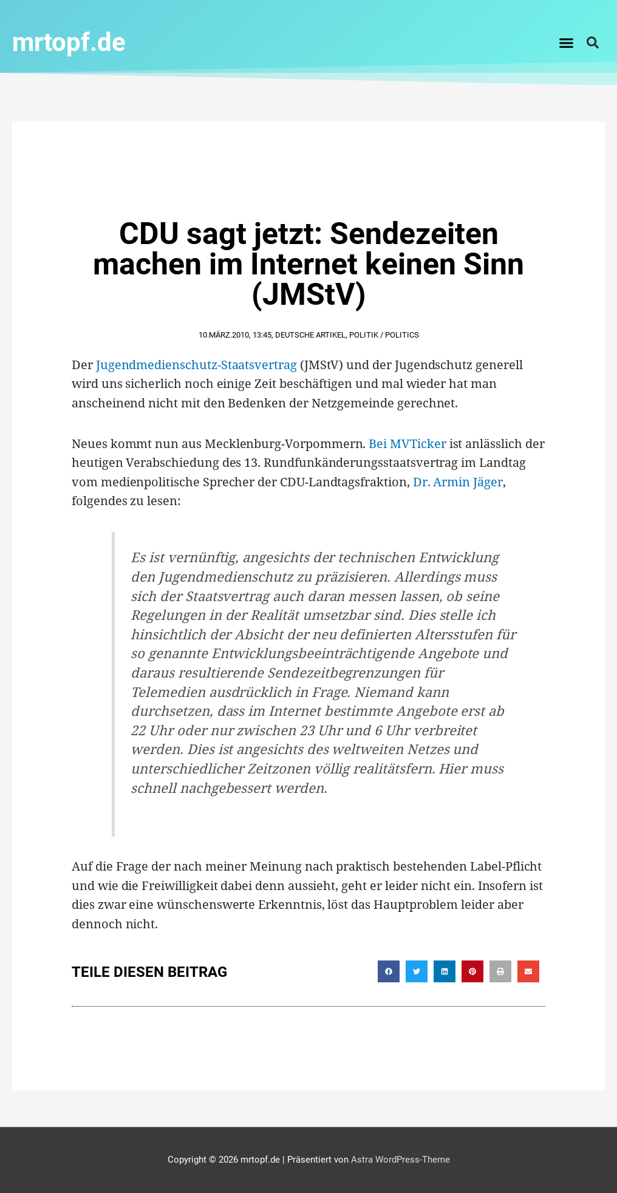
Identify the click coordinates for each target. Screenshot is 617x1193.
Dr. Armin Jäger (458, 482)
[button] (566, 42)
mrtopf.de (69, 42)
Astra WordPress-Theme (400, 1159)
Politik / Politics (384, 334)
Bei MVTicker (407, 443)
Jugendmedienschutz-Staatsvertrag (196, 364)
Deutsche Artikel (310, 334)
